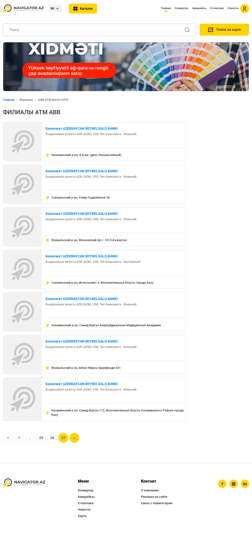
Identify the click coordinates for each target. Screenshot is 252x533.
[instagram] (233, 484)
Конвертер (181, 8)
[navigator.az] (24, 482)
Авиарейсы (199, 8)
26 (52, 438)
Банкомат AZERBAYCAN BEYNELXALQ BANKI (82, 128)
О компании (149, 490)
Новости (233, 8)
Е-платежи (217, 8)
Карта (82, 516)
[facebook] (222, 484)
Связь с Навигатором (156, 503)
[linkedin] (245, 484)
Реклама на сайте (154, 497)
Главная (166, 8)
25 (41, 438)
